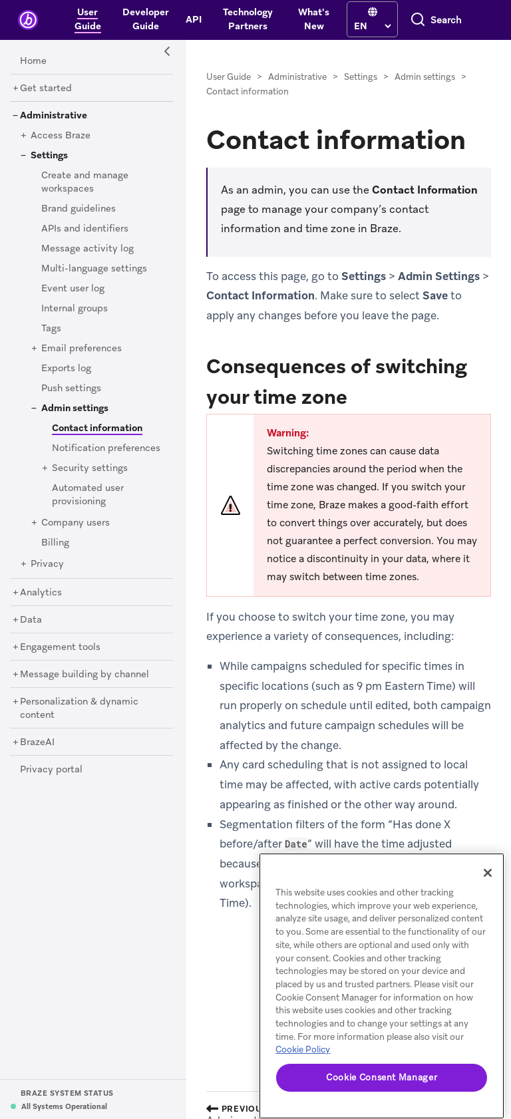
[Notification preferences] (106, 448)
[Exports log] (66, 368)
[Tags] (51, 328)
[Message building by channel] (84, 674)
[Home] (33, 61)
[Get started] (46, 88)
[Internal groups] (74, 308)
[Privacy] (47, 564)
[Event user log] (72, 288)
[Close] (487, 872)
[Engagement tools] (60, 647)
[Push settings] (71, 388)
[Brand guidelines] (78, 209)
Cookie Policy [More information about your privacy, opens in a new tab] (302, 1049)
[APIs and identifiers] (84, 229)
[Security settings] (90, 468)
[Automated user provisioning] (88, 495)
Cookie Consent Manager (381, 1077)
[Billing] (55, 543)
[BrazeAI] (37, 742)
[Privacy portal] (51, 769)
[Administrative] (53, 115)
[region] (381, 986)
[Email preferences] (81, 348)
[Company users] (75, 523)
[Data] (31, 620)
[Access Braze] (60, 135)
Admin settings (425, 76)
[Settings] (49, 155)
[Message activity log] (87, 248)
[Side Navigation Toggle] (168, 52)
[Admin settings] (74, 408)
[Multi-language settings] (94, 268)
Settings (360, 76)
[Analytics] (41, 592)
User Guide (228, 76)
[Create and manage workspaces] (84, 182)
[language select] (372, 26)
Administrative (297, 76)
